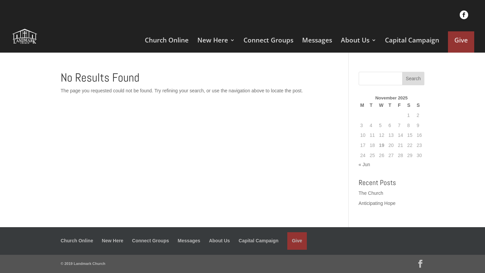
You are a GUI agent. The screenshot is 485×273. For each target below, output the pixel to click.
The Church (371, 193)
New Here (212, 41)
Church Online (167, 41)
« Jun (364, 164)
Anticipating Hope (377, 203)
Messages (317, 41)
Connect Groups (268, 41)
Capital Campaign (412, 41)
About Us (355, 41)
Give (461, 40)
